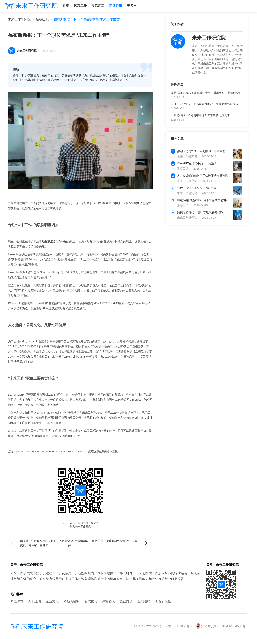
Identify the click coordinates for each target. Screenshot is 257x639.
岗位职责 (16, 601)
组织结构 (143, 601)
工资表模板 (163, 601)
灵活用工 (98, 5)
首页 (66, 5)
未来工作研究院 (19, 19)
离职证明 (34, 601)
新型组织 (115, 5)
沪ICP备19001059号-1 (176, 626)
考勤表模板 (71, 601)
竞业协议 (126, 601)
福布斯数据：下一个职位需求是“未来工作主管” (87, 19)
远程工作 (80, 5)
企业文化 (52, 601)
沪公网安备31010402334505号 (221, 626)
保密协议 (108, 601)
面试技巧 (90, 601)
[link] (19, 19)
